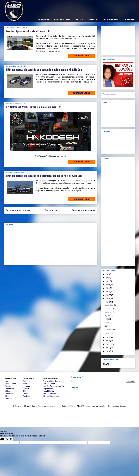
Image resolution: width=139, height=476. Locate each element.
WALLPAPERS (110, 19)
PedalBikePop (48, 391)
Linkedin (26, 389)
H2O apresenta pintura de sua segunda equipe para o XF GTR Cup (44, 69)
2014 (108, 337)
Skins (7, 396)
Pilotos (8, 386)
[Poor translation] (9, 439)
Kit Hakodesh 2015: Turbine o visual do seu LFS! (33, 107)
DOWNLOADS (62, 19)
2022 (108, 278)
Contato (8, 399)
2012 (108, 344)
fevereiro (108, 329)
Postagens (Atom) (53, 219)
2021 (108, 281)
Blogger (123, 406)
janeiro (108, 333)
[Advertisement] (50, 245)
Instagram (27, 386)
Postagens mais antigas (83, 210)
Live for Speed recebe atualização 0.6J (28, 31)
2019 (108, 288)
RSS (24, 391)
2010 (108, 351)
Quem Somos (10, 384)
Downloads (9, 394)
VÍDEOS (92, 19)
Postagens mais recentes (18, 210)
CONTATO (129, 19)
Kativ (105, 406)
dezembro (109, 305)
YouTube (26, 396)
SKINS (79, 19)
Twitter (26, 394)
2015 (108, 302)
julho (107, 319)
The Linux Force (49, 394)
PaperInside (48, 389)
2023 (108, 274)
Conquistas (9, 389)
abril (107, 326)
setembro (109, 312)
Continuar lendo (81, 56)
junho (107, 322)
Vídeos (8, 391)
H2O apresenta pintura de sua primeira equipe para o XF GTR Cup (44, 176)
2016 (108, 298)
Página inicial (51, 210)
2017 (108, 295)
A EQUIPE (44, 19)
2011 (108, 348)
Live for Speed (49, 384)
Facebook (26, 381)
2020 (108, 285)
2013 (108, 341)
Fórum (25, 384)
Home (7, 381)
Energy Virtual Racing (51, 381)
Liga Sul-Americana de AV (53, 386)
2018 (108, 292)
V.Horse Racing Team (51, 396)
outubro (108, 309)
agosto (108, 315)
